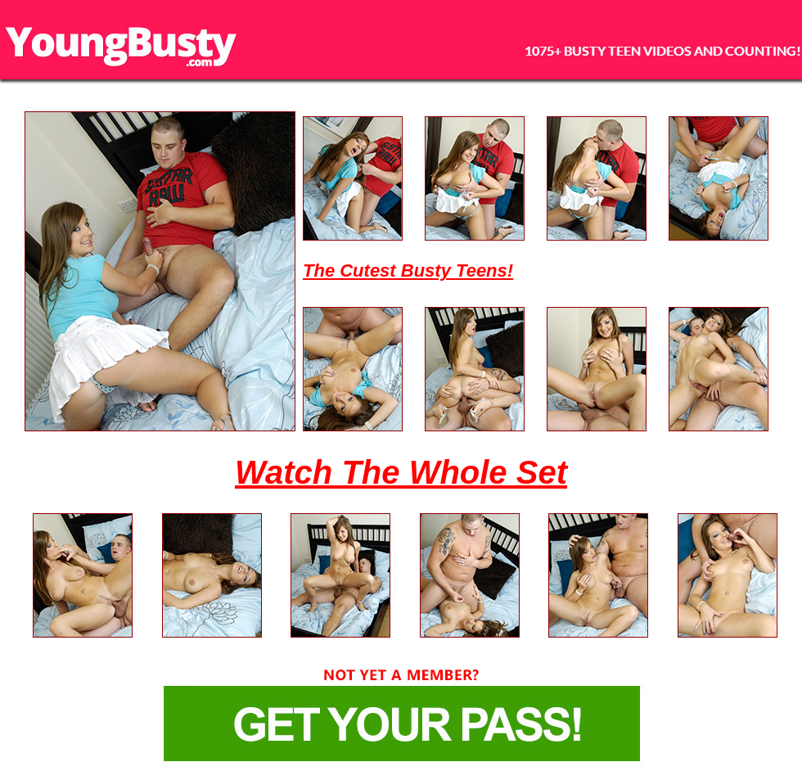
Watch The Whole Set (401, 472)
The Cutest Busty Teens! (408, 270)
